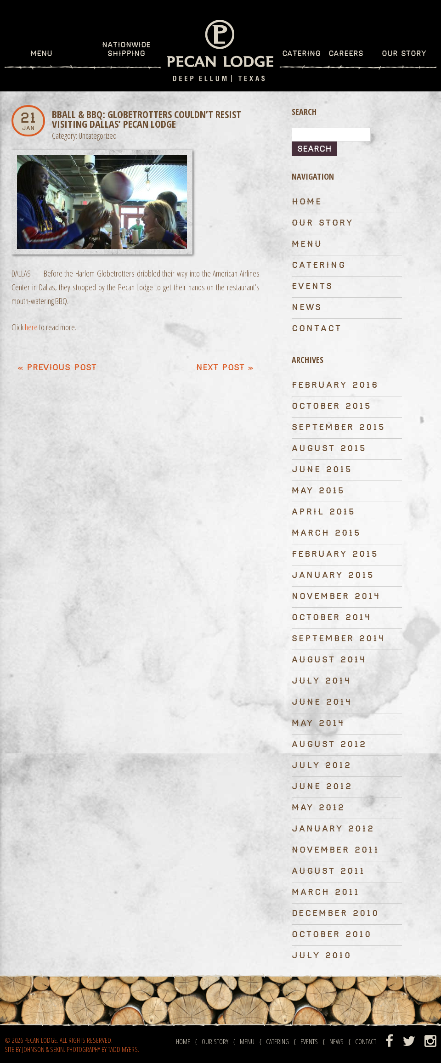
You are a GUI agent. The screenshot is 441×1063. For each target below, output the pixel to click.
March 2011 (326, 892)
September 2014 (338, 638)
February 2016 (335, 385)
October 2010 (332, 934)
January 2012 (333, 829)
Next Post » (224, 367)
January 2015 (333, 575)
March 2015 (326, 533)
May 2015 (318, 490)
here (31, 327)
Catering (301, 54)
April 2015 (324, 512)
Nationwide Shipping (126, 49)
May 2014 (318, 723)
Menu (41, 54)
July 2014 (321, 681)
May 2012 (318, 807)
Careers (345, 54)
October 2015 (332, 406)
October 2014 (332, 617)
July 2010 (321, 955)
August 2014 (329, 659)
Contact (317, 328)
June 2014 (322, 702)
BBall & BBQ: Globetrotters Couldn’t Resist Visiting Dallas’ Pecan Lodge (146, 118)
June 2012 (322, 786)
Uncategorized (98, 135)
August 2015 (329, 448)
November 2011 (335, 850)
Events (312, 286)
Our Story (404, 54)
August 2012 (329, 744)
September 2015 (338, 427)
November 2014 (336, 596)
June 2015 (322, 469)
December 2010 (335, 913)
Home (307, 201)
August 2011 (328, 871)
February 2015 (335, 554)
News (307, 307)
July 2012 (321, 765)
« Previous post (57, 367)
